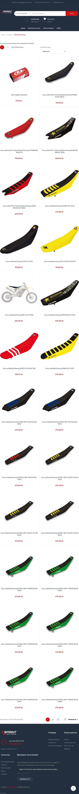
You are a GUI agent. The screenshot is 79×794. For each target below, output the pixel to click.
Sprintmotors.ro (12, 787)
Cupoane (4, 774)
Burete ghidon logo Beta (19, 95)
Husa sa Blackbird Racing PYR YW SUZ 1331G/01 (60, 261)
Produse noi (52, 743)
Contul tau (5, 755)
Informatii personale (8, 762)
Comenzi (4, 765)
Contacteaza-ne (58, 2)
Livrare (66, 740)
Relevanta (54, 51)
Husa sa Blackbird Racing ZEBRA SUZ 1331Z (59, 368)
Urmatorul (73, 719)
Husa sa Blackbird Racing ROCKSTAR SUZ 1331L (59, 315)
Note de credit (6, 768)
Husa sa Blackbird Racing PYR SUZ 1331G (19, 261)
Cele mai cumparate (55, 746)
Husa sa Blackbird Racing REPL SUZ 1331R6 (19, 315)
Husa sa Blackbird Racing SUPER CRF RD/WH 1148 (19, 368)
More (58, 28)
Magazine (67, 749)
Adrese (3, 771)
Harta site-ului (69, 746)
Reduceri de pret (53, 740)
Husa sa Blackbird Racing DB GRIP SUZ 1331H (59, 206)
